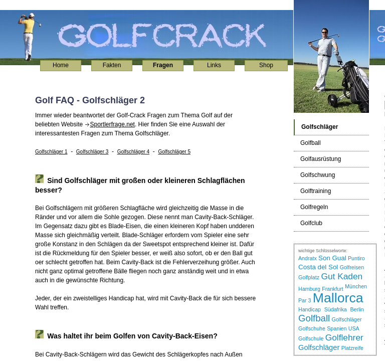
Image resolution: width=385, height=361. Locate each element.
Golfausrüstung (320, 158)
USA (353, 328)
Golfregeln (314, 207)
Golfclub (311, 223)
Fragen (163, 65)
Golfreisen (352, 267)
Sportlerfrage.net (112, 124)
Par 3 (304, 300)
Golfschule (310, 338)
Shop (266, 65)
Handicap (309, 309)
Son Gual (332, 258)
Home (61, 65)
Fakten (112, 65)
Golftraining (315, 191)
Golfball (314, 318)
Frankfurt (332, 289)
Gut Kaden (341, 276)
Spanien (336, 328)
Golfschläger (347, 319)
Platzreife (352, 348)
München (356, 286)
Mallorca (338, 297)
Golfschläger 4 (133, 151)
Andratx (307, 258)
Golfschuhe (311, 328)
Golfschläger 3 (92, 151)
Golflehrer (344, 337)
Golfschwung (317, 174)
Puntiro (356, 258)
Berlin (356, 309)
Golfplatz (308, 277)
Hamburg (309, 289)
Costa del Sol (318, 267)
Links (214, 65)
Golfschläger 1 (51, 151)
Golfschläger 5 (174, 151)
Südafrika (335, 309)
